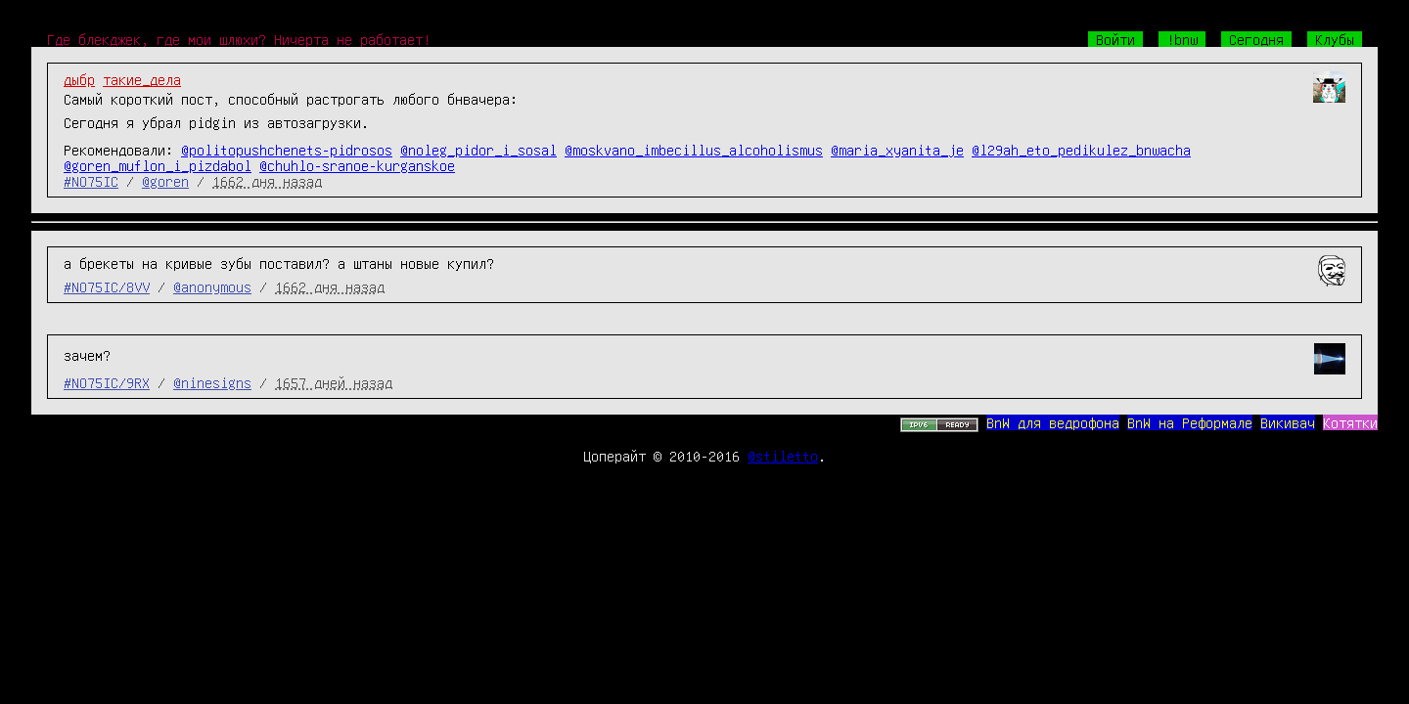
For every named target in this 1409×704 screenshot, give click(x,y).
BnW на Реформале (1189, 422)
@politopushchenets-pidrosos (286, 149)
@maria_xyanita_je (897, 149)
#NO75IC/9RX (107, 382)
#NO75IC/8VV (107, 286)
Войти (1115, 39)
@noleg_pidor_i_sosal (478, 149)
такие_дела (142, 79)
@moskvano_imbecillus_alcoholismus (694, 149)
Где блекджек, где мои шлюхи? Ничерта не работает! (239, 39)
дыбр (79, 79)
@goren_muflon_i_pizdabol (157, 165)
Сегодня (1256, 39)
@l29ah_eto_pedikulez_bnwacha (1081, 149)
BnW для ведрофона (1052, 422)
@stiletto (783, 455)
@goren (165, 181)
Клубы (1334, 39)
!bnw (1182, 39)
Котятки (1350, 422)
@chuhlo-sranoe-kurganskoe (357, 165)
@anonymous (212, 286)
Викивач (1287, 422)
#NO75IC (91, 181)
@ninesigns (212, 382)
